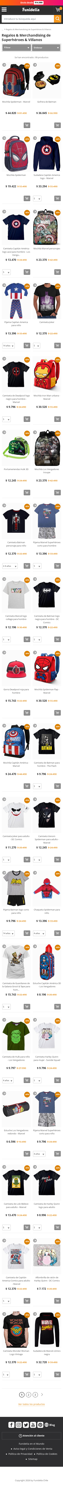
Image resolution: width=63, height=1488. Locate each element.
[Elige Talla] (37, 198)
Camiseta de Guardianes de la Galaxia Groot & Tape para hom (16, 986)
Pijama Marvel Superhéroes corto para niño (46, 1132)
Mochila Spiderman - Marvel (16, 101)
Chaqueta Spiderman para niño (47, 911)
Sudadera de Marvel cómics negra (46, 1352)
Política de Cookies (46, 1453)
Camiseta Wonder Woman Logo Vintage (16, 1352)
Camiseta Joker (46, 322)
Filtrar (7, 47)
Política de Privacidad (20, 1453)
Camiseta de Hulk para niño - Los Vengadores (16, 1058)
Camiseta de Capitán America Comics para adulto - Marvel (16, 1280)
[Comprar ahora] (27, 125)
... (2, 29)
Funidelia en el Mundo (31, 1443)
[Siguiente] (42, 1394)
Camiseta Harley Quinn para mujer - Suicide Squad (47, 1058)
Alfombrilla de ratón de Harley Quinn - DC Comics (47, 1279)
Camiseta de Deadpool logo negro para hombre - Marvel (16, 399)
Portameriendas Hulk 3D (16, 469)
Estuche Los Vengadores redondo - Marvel (16, 1132)
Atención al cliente (31, 1435)
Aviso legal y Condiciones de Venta (32, 1448)
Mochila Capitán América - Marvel (16, 764)
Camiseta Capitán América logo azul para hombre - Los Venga (16, 251)
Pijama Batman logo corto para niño (16, 911)
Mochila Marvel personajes (46, 248)
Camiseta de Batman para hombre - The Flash (47, 764)
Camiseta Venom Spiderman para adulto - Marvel (47, 839)
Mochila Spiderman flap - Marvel (46, 691)
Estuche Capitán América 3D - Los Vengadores (47, 985)
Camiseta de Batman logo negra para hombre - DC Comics (47, 619)
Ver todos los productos (31, 1404)
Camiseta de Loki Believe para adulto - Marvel (16, 1205)
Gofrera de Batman (46, 101)
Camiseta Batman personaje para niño (16, 544)
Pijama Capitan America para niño (16, 324)
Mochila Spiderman (16, 175)
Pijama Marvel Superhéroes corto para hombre (46, 544)
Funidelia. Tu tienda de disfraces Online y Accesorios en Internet (31, 9)
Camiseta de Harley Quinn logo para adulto (47, 1205)
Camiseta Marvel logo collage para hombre (16, 617)
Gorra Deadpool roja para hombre (16, 691)
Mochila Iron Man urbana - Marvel (47, 397)
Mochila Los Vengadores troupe (47, 471)
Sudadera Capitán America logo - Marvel (47, 177)
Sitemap (32, 1459)
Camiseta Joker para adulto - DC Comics (16, 838)
